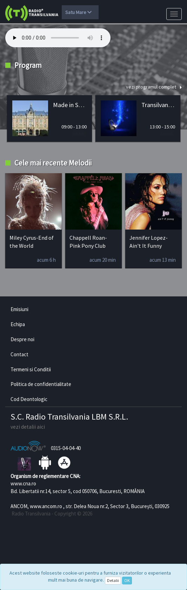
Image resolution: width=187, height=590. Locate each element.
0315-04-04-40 (66, 448)
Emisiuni (19, 309)
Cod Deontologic (29, 399)
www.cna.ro (23, 483)
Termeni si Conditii (31, 369)
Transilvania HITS (158, 105)
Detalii (113, 580)
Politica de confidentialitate (41, 384)
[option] (49, 118)
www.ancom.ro (46, 506)
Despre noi (22, 339)
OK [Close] (127, 580)
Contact (19, 354)
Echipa (18, 324)
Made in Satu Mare (70, 105)
